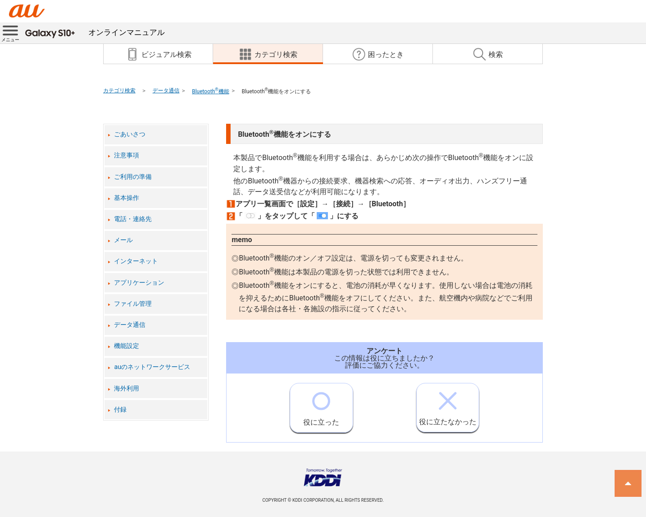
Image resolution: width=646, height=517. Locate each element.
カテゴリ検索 (119, 90)
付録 (120, 409)
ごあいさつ (129, 134)
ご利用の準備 (133, 177)
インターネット (136, 261)
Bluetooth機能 (210, 91)
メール (123, 240)
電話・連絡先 (133, 219)
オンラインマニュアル (95, 32)
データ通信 (166, 90)
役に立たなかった (447, 404)
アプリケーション (139, 283)
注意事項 (126, 155)
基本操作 (126, 198)
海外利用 (126, 388)
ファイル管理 (133, 304)
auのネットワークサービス (152, 367)
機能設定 (126, 346)
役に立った (321, 404)
